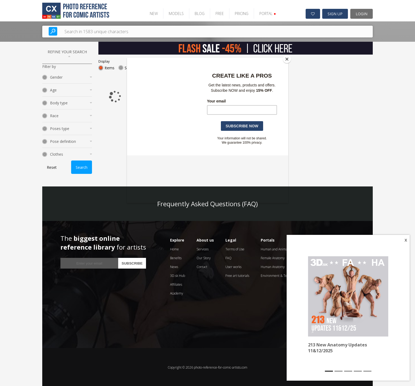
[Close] (287, 59)
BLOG (197, 12)
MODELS (173, 12)
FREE (217, 12)
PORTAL (265, 12)
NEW (151, 12)
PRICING (239, 12)
